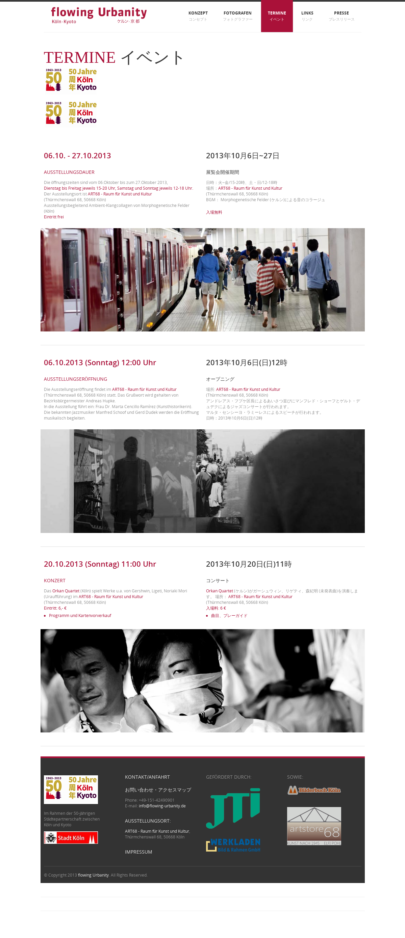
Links (307, 16)
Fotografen (238, 16)
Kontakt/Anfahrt (147, 777)
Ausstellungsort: (148, 821)
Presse (342, 16)
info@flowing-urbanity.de (162, 806)
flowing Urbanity (93, 875)
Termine (277, 16)
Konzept (198, 16)
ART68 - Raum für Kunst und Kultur (144, 389)
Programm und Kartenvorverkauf (80, 615)
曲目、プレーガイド (229, 615)
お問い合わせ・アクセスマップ (158, 789)
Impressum (138, 852)
